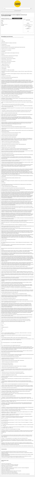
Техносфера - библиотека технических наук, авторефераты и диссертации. (17, 3)
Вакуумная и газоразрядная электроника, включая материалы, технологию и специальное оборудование (15, 467)
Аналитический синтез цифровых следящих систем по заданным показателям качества (12, 457)
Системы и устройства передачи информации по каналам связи (9, 464)
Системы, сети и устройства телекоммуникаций (7, 468)
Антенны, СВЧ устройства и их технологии (6, 466)
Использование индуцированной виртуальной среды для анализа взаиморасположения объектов (14, 451)
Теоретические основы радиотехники (6, 463)
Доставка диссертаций (17, 10)
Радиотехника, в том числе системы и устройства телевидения (9, 465)
